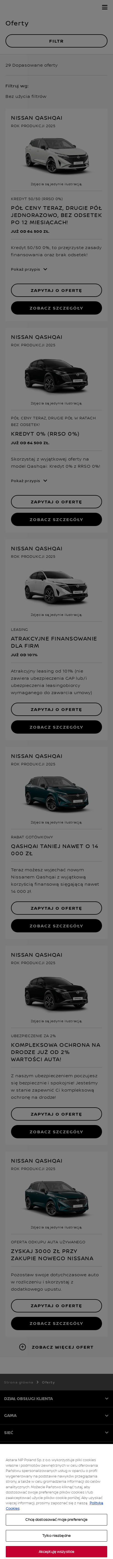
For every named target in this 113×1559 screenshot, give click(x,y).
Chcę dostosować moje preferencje (56, 1526)
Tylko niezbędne (56, 1542)
